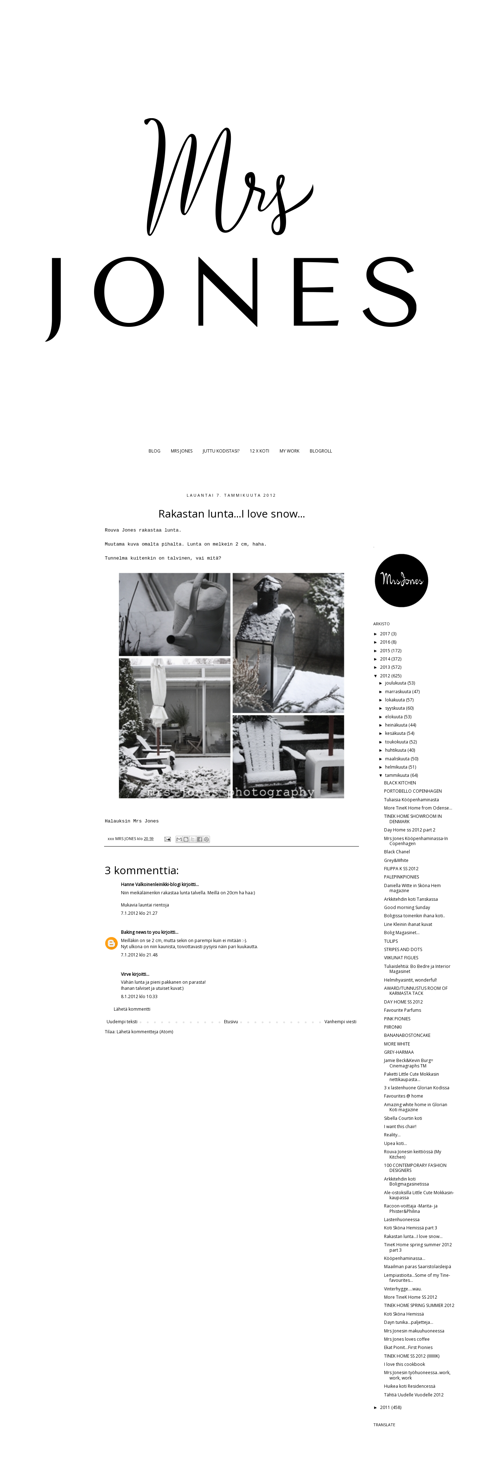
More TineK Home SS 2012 (410, 1297)
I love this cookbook (404, 1364)
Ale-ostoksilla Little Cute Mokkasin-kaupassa (419, 1195)
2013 (385, 667)
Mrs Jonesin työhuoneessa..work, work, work (417, 1375)
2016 (385, 642)
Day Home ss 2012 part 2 (409, 830)
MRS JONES (181, 451)
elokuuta (394, 717)
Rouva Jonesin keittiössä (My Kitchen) (412, 1154)
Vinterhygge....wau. (403, 1289)
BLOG (154, 451)
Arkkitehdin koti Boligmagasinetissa (406, 1181)
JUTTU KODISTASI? (221, 451)
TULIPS (391, 941)
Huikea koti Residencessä (409, 1386)
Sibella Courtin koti (403, 1118)
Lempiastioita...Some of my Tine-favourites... (417, 1277)
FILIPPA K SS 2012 (401, 869)
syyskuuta (395, 708)
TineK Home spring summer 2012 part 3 (418, 1247)
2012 (385, 676)
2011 (385, 1407)
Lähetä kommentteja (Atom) (145, 1032)
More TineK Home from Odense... (418, 808)
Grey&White (396, 860)
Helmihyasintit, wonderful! (410, 980)
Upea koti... (395, 1143)
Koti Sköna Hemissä (404, 1314)
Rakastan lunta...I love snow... (413, 1236)
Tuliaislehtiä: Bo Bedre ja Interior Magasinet (417, 968)
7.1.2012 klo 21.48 (139, 955)
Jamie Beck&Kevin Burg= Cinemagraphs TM (408, 1062)
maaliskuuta (398, 759)
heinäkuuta (396, 725)
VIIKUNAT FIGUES (401, 958)
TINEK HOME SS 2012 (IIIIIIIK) (411, 1356)
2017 (385, 634)
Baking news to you (140, 932)
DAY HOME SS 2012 (403, 1002)
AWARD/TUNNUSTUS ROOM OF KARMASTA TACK (416, 990)
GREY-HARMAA (399, 1052)
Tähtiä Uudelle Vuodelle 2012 (414, 1395)
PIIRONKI (393, 1027)
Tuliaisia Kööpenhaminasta (411, 800)
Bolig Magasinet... (402, 932)
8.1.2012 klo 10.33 (139, 996)
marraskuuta (398, 692)
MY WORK (289, 451)
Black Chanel (397, 852)
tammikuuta (397, 775)
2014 (385, 659)
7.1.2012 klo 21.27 (139, 913)
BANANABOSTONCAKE (407, 1035)
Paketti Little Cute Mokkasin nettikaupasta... (411, 1076)
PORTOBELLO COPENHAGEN (413, 791)
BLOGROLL (321, 451)
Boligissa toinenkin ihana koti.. (414, 916)
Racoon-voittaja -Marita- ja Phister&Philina (411, 1208)
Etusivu (231, 1022)
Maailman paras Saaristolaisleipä (417, 1267)
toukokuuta (397, 742)
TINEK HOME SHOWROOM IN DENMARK (413, 818)
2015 (385, 651)
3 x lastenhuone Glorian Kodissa (416, 1088)
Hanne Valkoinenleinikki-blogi (151, 884)
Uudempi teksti (122, 1022)
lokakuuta (395, 700)
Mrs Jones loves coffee (407, 1339)
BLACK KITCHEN (400, 783)
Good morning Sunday (407, 907)
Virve (126, 974)
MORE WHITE (397, 1044)
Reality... (392, 1135)
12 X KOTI (259, 451)
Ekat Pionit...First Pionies (408, 1347)
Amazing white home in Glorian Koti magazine (415, 1107)
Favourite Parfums (402, 1010)
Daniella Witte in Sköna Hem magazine (412, 888)
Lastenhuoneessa (402, 1219)
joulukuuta (396, 683)
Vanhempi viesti (340, 1022)
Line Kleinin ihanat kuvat (408, 924)
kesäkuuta (396, 733)
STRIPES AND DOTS (403, 949)
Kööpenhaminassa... (404, 1258)
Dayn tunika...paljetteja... (408, 1322)
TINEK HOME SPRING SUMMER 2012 (419, 1305)
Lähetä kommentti (132, 1009)
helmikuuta (396, 767)
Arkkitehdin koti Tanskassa (411, 899)
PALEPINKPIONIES (401, 877)
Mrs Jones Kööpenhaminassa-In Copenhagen (416, 841)
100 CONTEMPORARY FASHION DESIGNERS (415, 1167)
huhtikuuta (396, 750)
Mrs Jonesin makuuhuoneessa (414, 1331)
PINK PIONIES (397, 1019)
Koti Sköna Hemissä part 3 (410, 1228)
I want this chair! (400, 1126)
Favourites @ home (403, 1096)
